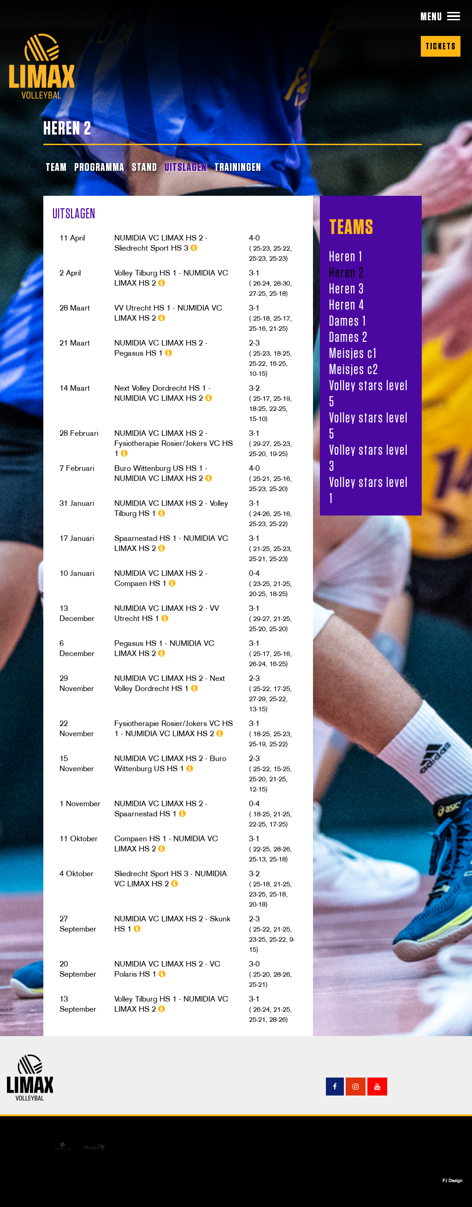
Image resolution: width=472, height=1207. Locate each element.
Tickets (440, 46)
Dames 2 (348, 336)
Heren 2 (346, 272)
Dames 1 (347, 320)
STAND (144, 167)
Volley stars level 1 (368, 490)
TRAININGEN (237, 167)
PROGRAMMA (99, 167)
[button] (440, 17)
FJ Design (452, 1181)
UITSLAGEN (186, 167)
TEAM (56, 167)
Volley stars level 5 (368, 393)
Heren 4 (347, 304)
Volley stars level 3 (368, 457)
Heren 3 (346, 288)
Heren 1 (346, 256)
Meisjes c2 (353, 369)
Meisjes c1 (353, 353)
